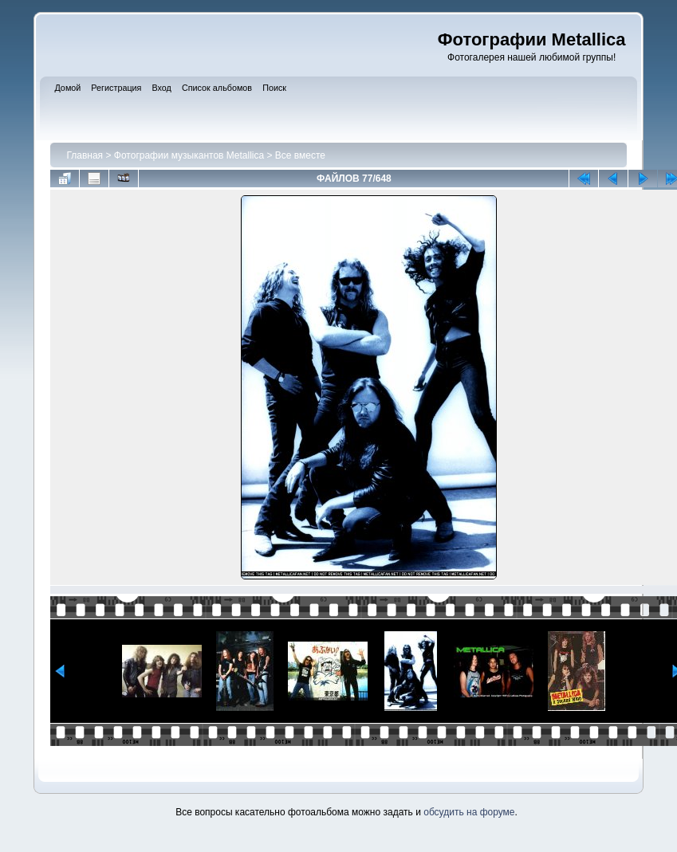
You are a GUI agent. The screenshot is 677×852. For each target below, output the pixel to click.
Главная (84, 155)
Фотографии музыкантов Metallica (189, 155)
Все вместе (300, 155)
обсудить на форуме (468, 812)
